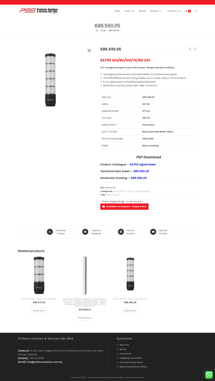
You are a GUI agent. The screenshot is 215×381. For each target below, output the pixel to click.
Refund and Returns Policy (133, 366)
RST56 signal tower (143, 164)
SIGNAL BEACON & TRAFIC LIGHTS (91, 303)
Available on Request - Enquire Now (124, 206)
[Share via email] (159, 232)
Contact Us (125, 353)
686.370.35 (39, 302)
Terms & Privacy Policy (131, 361)
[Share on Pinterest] (126, 232)
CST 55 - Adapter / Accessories (79, 300)
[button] (89, 50)
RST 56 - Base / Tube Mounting (134, 191)
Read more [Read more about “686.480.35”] (130, 310)
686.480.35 (130, 302)
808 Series (67, 298)
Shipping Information (131, 357)
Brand (123, 348)
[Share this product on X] (57, 232)
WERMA (91, 305)
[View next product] (195, 49)
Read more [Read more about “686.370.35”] (39, 310)
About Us (124, 344)
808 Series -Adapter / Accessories (87, 298)
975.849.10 (85, 309)
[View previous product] (190, 49)
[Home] (97, 30)
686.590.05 (114, 30)
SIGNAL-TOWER (81, 305)
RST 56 (116, 191)
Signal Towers (112, 194)
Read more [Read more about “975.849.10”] (85, 317)
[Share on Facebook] (92, 232)
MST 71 (97, 300)
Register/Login (117, 201)
